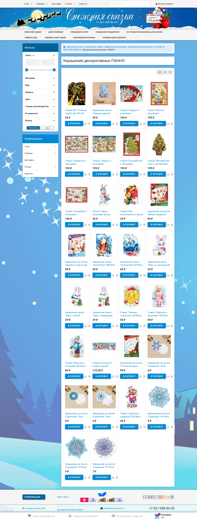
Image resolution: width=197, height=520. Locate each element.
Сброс (48, 128)
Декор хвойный (55, 32)
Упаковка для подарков (114, 38)
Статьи (68, 4)
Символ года (31, 38)
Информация (32, 497)
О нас (26, 4)
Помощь (40, 4)
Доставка (56, 4)
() (41, 516)
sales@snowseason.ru (112, 508)
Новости (83, 4)
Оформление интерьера (84, 38)
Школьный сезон (75, 47)
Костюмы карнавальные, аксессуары (145, 32)
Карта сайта (62, 497)
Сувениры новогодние (55, 38)
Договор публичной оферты (70, 509)
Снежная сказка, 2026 (35, 508)
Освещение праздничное (107, 32)
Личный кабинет (164, 3)
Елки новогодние (33, 32)
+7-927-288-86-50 (107, 22)
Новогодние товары (94, 47)
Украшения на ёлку (79, 32)
